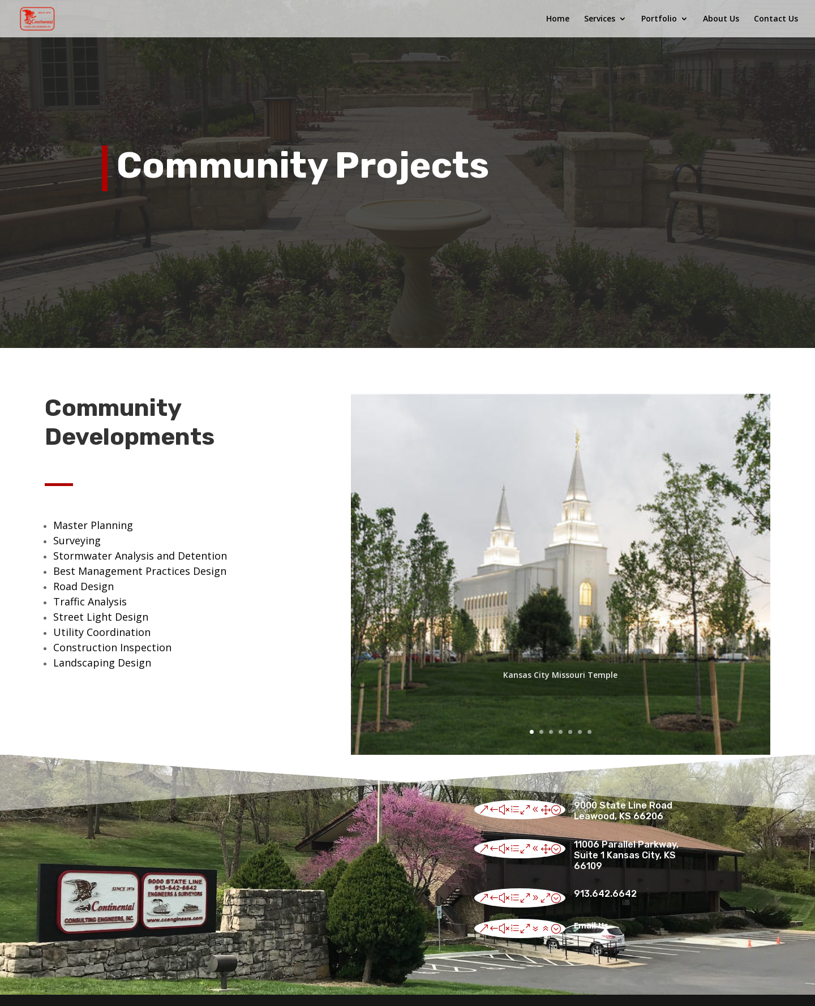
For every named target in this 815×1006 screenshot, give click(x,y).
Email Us (591, 925)
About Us (721, 19)
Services (599, 19)
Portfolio (659, 19)
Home (557, 19)
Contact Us (776, 19)
